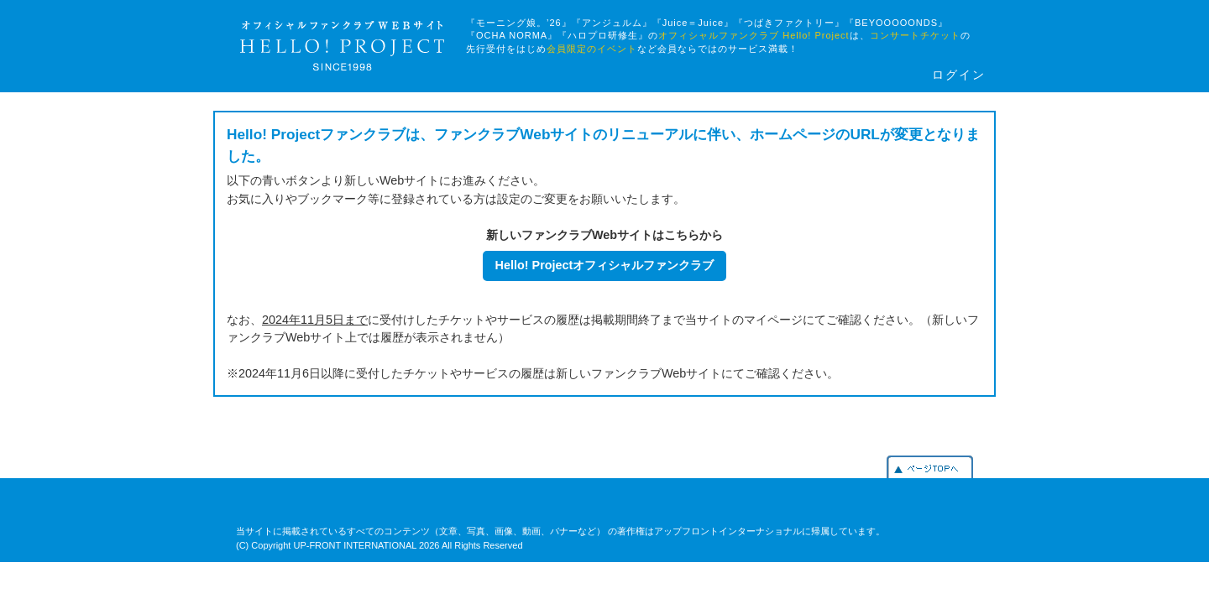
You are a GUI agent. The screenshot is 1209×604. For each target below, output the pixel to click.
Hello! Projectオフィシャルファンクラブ (604, 265)
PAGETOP (930, 467)
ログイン (959, 75)
